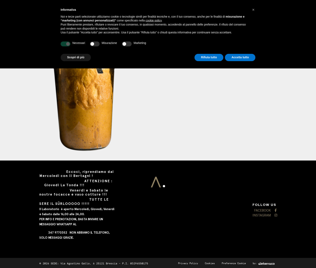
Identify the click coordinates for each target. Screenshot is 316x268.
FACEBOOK (265, 211)
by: (264, 263)
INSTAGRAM (265, 215)
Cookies (210, 263)
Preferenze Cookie (234, 263)
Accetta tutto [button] (240, 57)
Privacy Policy (188, 263)
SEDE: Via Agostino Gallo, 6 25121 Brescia (84, 263)
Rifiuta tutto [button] (209, 57)
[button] (253, 9)
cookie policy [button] (154, 20)
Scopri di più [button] (75, 57)
